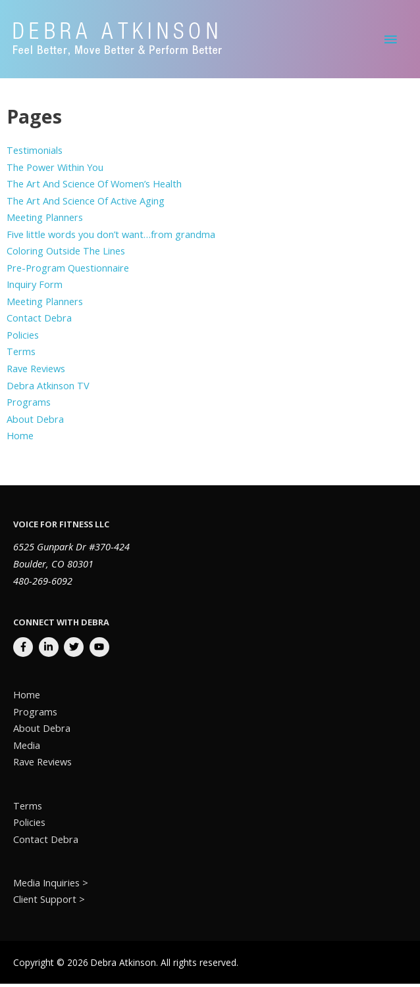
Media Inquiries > (50, 885)
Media (26, 747)
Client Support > (49, 902)
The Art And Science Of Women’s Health (94, 186)
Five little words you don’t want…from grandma (111, 237)
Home (20, 438)
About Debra (35, 421)
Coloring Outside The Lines (66, 253)
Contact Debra (39, 320)
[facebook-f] (24, 650)
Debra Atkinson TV (48, 388)
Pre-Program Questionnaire (68, 270)
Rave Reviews (36, 371)
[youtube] (101, 650)
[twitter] (75, 650)
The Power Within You (55, 169)
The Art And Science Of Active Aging (86, 203)
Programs (29, 405)
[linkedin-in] (50, 650)
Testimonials (35, 153)
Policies (23, 338)
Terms (21, 354)
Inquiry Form (35, 287)
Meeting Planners (45, 220)
